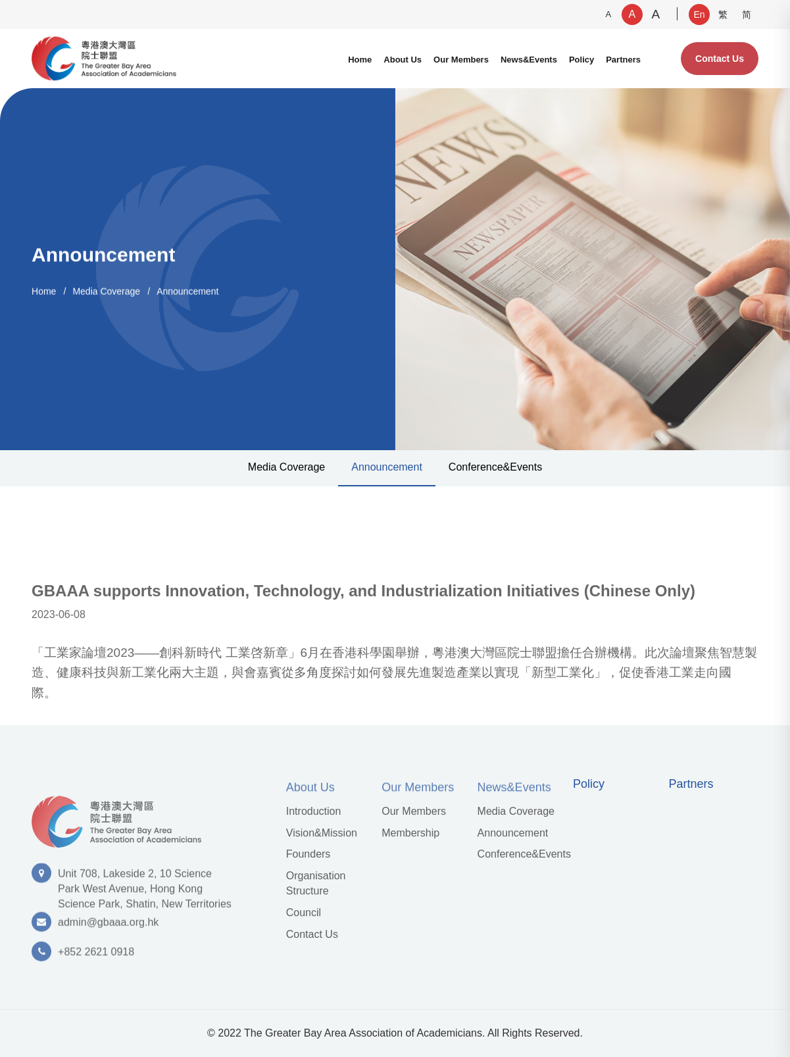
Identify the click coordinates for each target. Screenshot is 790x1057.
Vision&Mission (321, 832)
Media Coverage (106, 291)
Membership (410, 832)
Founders (308, 854)
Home (360, 59)
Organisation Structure (316, 883)
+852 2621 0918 (96, 956)
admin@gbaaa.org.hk (108, 927)
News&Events (529, 59)
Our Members (461, 59)
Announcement (187, 291)
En (698, 14)
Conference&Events (495, 467)
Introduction (313, 811)
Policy (581, 59)
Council (303, 912)
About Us (402, 59)
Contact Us (719, 58)
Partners (623, 59)
